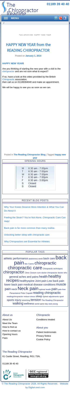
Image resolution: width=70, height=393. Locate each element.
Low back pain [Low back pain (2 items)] (55, 280)
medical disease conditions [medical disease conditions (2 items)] (39, 284)
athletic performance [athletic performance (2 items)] (16, 258)
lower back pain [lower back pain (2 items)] (13, 284)
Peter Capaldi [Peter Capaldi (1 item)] (26, 293)
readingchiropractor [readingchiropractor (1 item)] (15, 296)
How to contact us (11, 330)
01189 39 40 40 (58, 4)
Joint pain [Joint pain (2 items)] (41, 280)
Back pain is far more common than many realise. (29, 228)
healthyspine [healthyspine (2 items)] (26, 280)
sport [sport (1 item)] (61, 296)
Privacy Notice (43, 336)
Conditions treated (45, 319)
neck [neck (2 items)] (14, 289)
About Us (7, 319)
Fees (5, 338)
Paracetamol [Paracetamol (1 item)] (15, 293)
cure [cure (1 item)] (39, 273)
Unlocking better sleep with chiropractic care (26, 234)
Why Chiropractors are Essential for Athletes (27, 241)
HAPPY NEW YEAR (12, 63)
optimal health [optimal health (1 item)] (45, 289)
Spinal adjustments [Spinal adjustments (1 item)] (51, 296)
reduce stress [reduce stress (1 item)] (29, 296)
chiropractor (8, 71)
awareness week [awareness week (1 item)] (36, 259)
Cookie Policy (43, 339)
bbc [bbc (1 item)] (26, 264)
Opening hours (10, 334)
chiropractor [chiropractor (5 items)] (13, 272)
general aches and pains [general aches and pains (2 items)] (23, 276)
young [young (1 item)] (55, 304)
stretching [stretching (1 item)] (26, 300)
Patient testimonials (46, 332)
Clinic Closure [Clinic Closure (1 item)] (30, 273)
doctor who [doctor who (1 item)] (62, 273)
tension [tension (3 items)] (36, 300)
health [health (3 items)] (43, 276)
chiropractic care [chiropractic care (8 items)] (25, 267)
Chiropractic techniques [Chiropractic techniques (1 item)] (52, 269)
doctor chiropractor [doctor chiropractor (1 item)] (49, 273)
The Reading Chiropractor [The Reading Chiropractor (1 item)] (53, 300)
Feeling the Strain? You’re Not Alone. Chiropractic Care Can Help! (35, 219)
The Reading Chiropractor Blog (30, 154)
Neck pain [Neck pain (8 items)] (28, 288)
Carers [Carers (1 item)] (31, 264)
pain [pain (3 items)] (54, 289)
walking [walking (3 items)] (18, 303)
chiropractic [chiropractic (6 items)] (45, 263)
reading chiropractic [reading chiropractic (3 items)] (47, 293)
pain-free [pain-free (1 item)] (62, 289)
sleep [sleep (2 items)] (39, 296)
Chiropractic (8, 79)
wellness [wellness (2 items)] (29, 303)
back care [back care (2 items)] (49, 258)
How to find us (9, 327)
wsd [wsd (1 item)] (50, 304)
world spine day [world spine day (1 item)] (41, 304)
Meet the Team (10, 323)
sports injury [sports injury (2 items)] (14, 299)
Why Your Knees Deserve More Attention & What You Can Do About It (34, 209)
